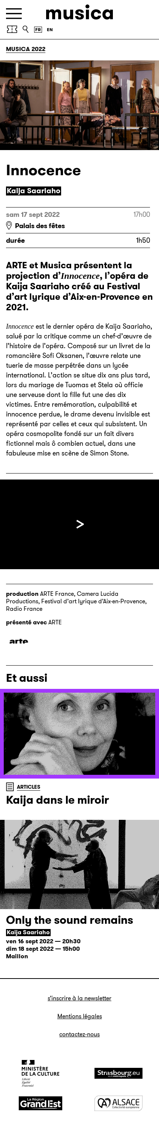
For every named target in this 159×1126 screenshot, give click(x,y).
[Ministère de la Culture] (40, 1073)
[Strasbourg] (118, 1073)
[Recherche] (26, 29)
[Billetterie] (12, 29)
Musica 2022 (25, 49)
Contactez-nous (79, 1034)
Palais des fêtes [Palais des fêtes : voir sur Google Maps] (40, 226)
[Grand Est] (40, 1103)
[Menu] (14, 13)
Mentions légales (79, 1016)
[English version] (50, 29)
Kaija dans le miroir (57, 800)
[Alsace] (118, 1103)
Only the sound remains (69, 920)
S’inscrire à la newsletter (79, 998)
